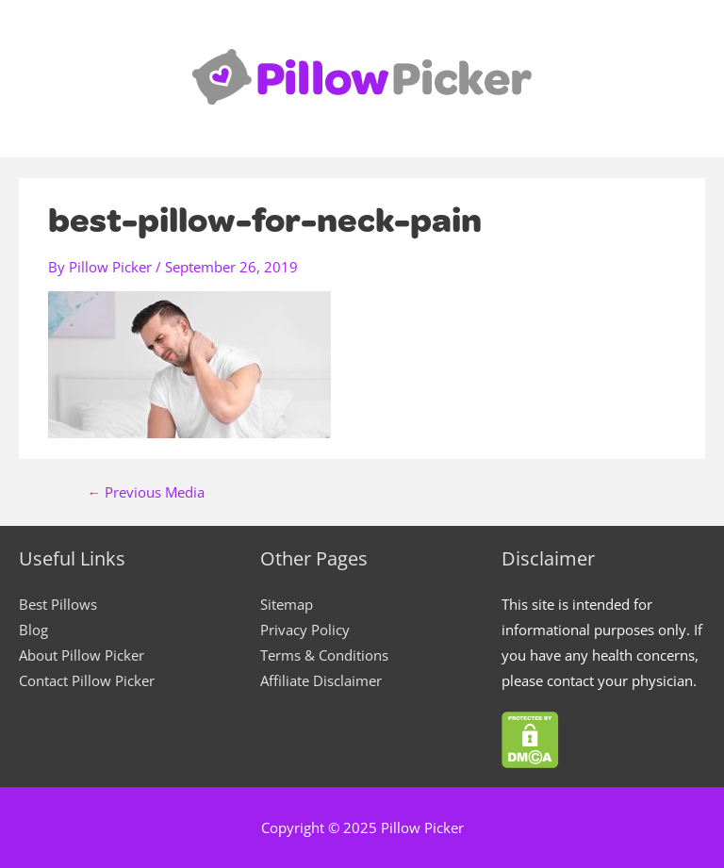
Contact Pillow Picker (87, 680)
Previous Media (147, 492)
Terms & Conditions (324, 655)
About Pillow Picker (81, 655)
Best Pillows (58, 604)
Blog (33, 629)
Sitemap (286, 604)
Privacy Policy (305, 629)
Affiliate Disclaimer (321, 680)
